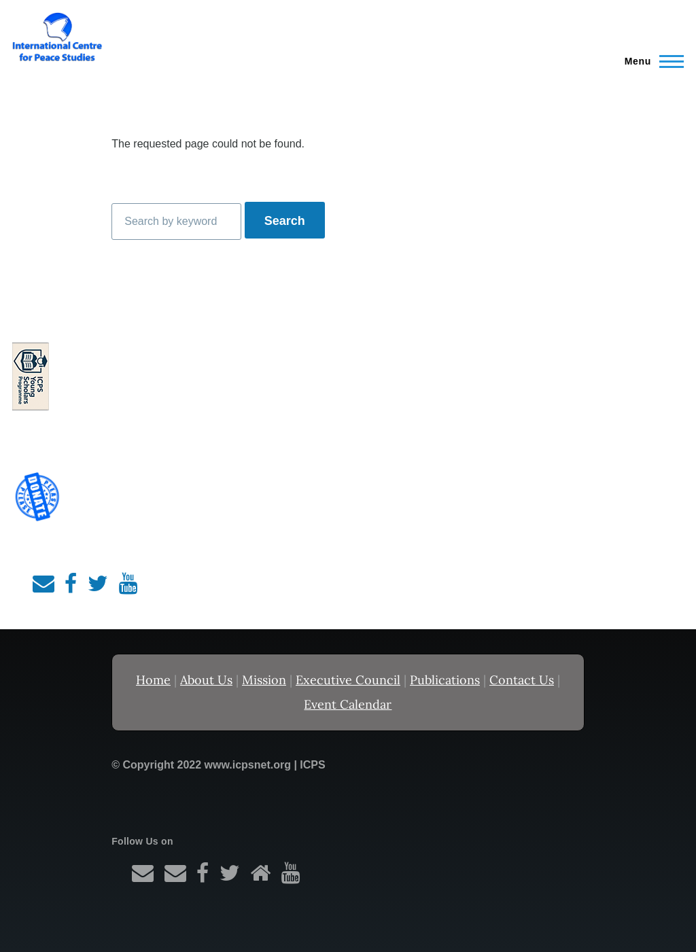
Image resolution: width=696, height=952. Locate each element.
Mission (264, 680)
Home (153, 680)
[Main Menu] (650, 61)
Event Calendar (348, 704)
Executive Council (348, 680)
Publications (445, 680)
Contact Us (521, 680)
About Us (206, 680)
